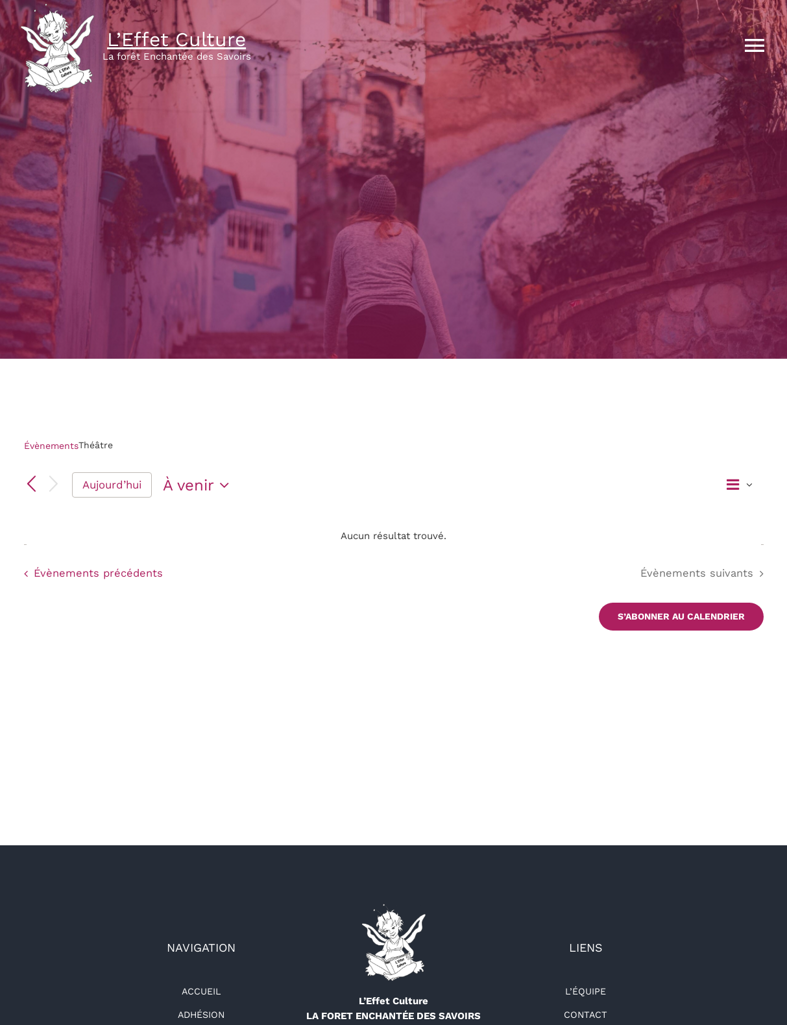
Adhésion (201, 1014)
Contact (585, 1014)
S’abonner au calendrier (681, 616)
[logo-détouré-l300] (393, 908)
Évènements (51, 445)
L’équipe (585, 991)
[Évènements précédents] (32, 484)
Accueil (201, 991)
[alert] (394, 536)
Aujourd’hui (111, 484)
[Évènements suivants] (53, 485)
